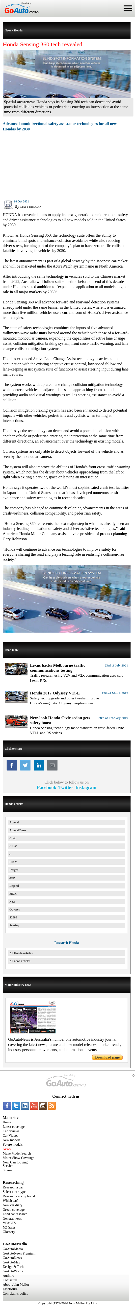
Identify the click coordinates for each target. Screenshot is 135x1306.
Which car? (11, 1201)
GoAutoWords (13, 1271)
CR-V (13, 846)
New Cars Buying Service (15, 1164)
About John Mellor (16, 1284)
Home (7, 1122)
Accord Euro (17, 830)
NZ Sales (9, 1227)
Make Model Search (17, 1153)
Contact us (10, 1280)
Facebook (46, 787)
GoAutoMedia (13, 1249)
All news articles (19, 961)
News (7, 1149)
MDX (13, 893)
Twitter (65, 787)
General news (12, 1218)
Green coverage (14, 1209)
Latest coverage (14, 1127)
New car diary (12, 1205)
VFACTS (9, 1223)
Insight (13, 870)
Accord (14, 822)
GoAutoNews (12, 1258)
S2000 (13, 917)
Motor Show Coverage (18, 1158)
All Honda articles (20, 953)
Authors (8, 1276)
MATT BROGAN (31, 206)
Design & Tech (13, 1267)
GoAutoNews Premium (19, 1253)
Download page (107, 1057)
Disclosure (10, 1289)
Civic (12, 838)
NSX (12, 901)
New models (11, 1140)
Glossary (9, 1232)
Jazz (12, 878)
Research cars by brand (19, 1196)
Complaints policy (15, 1293)
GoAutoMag (11, 1262)
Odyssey (14, 909)
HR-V (13, 862)
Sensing (14, 925)
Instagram (85, 787)
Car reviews (11, 1131)
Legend (14, 885)
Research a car (13, 1187)
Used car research (15, 1214)
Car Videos (10, 1135)
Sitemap (8, 1170)
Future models (13, 1144)
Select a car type (14, 1192)
